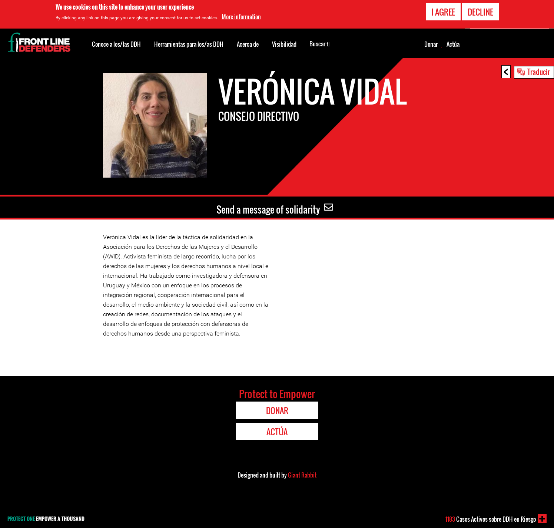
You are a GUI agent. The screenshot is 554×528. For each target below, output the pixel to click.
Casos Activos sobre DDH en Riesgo (490, 519)
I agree (443, 12)
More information (241, 16)
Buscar (319, 43)
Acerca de (248, 44)
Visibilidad (284, 44)
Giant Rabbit (302, 475)
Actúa (453, 44)
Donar (431, 44)
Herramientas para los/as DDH (188, 44)
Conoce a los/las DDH (116, 44)
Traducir (538, 71)
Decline (480, 12)
